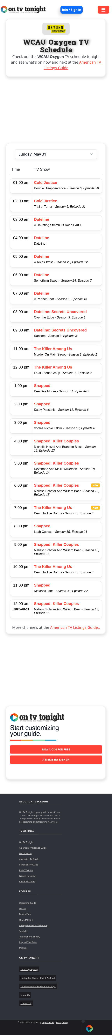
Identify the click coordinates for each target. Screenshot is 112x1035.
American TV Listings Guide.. (75, 627)
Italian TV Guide (27, 881)
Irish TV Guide (26, 870)
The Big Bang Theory (29, 936)
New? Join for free (56, 749)
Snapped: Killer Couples (56, 441)
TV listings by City (29, 969)
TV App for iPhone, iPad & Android (37, 977)
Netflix (22, 908)
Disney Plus (25, 914)
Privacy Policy (62, 1022)
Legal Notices (48, 1022)
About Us (25, 994)
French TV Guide (27, 875)
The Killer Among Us (53, 349)
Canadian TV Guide (28, 864)
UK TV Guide (25, 853)
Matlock (23, 947)
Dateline (41, 219)
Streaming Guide (27, 902)
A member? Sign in (55, 759)
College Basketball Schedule (33, 925)
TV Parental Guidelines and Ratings (37, 986)
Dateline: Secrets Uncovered (60, 312)
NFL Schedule (26, 919)
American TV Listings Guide (32, 847)
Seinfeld (23, 930)
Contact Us (25, 1003)
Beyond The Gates (28, 942)
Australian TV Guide (29, 859)
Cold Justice (45, 182)
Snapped (42, 385)
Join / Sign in (71, 10)
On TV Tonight (26, 842)
